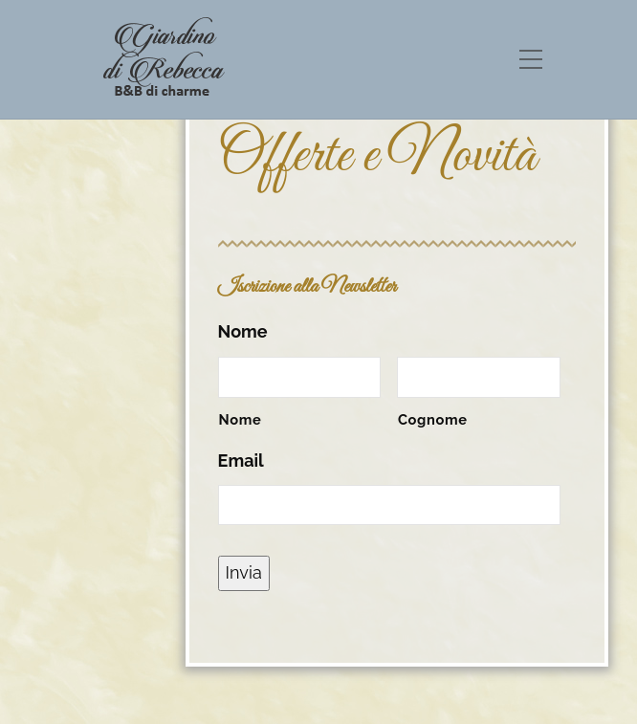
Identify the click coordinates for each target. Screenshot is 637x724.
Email (241, 460)
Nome (243, 331)
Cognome (433, 419)
